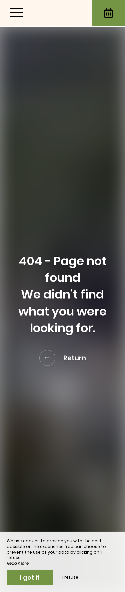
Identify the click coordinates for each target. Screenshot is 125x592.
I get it (30, 577)
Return (62, 358)
